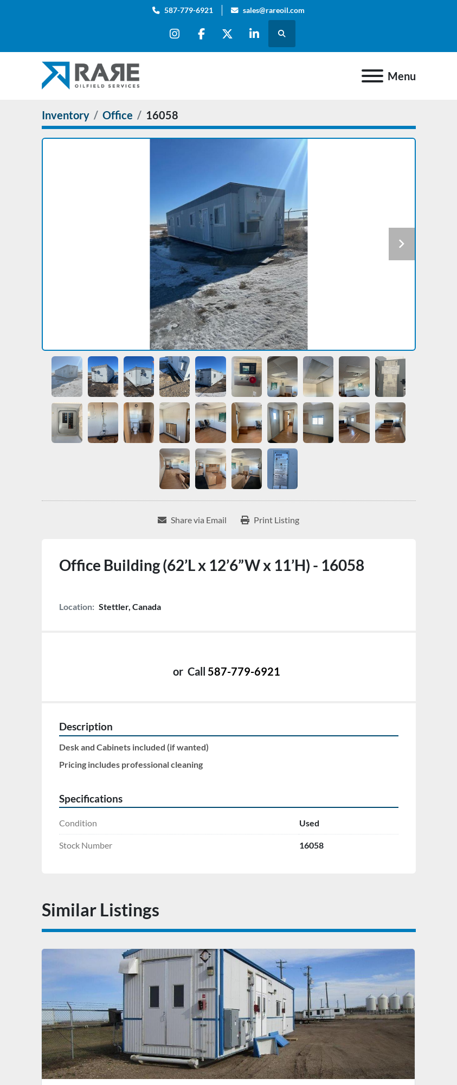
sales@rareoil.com (274, 10)
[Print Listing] (270, 520)
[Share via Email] (192, 520)
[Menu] (372, 75)
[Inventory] (65, 114)
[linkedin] (255, 33)
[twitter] (228, 33)
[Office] (117, 114)
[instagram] (172, 33)
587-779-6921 (188, 10)
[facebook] (200, 33)
